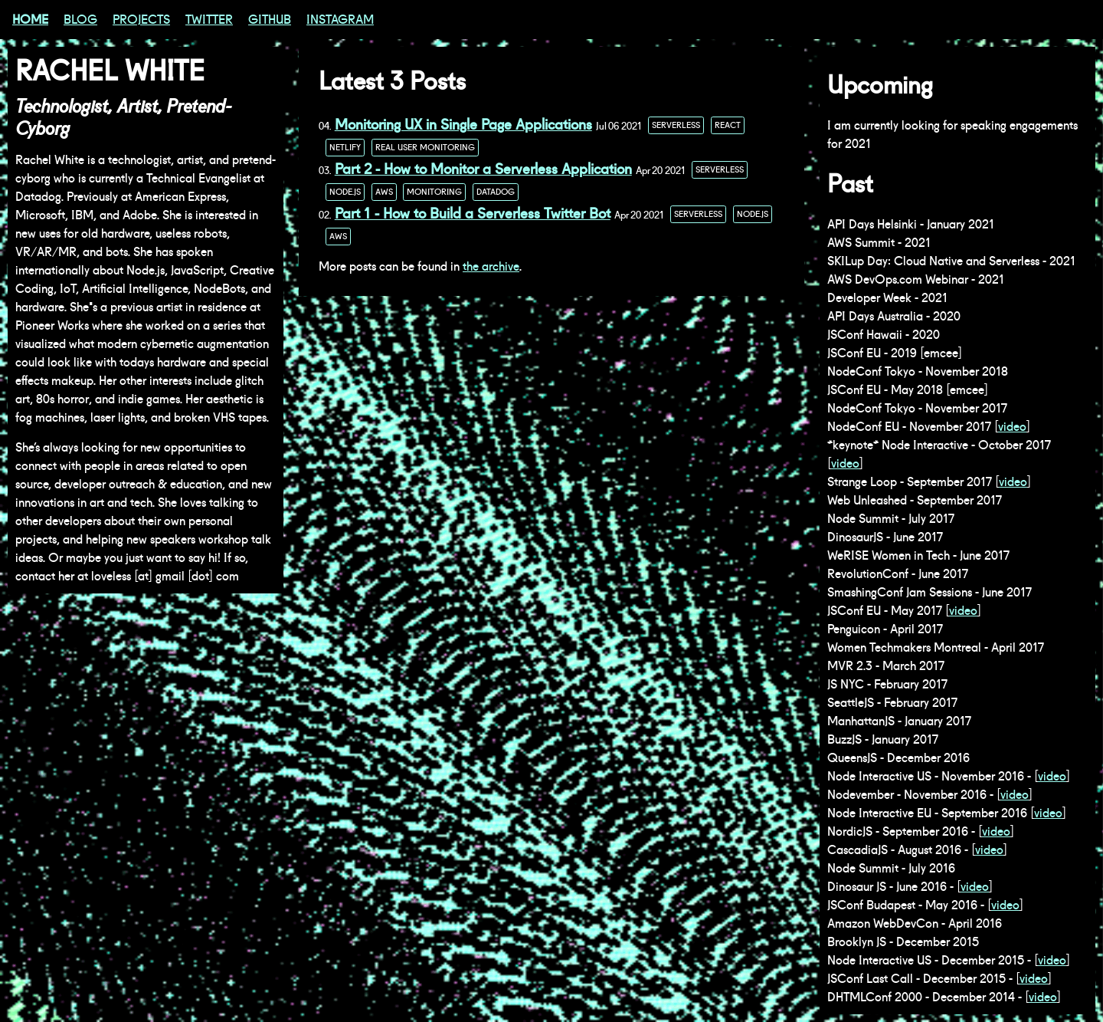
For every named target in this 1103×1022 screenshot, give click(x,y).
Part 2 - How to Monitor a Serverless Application (483, 169)
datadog (495, 192)
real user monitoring (425, 148)
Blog (80, 19)
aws (384, 192)
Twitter (209, 19)
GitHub (269, 19)
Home (30, 19)
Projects (141, 19)
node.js (345, 192)
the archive (491, 266)
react (728, 125)
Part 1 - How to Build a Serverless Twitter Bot (472, 213)
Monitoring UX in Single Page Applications (463, 124)
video (1012, 426)
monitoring (434, 192)
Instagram (340, 19)
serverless (676, 125)
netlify (345, 148)
